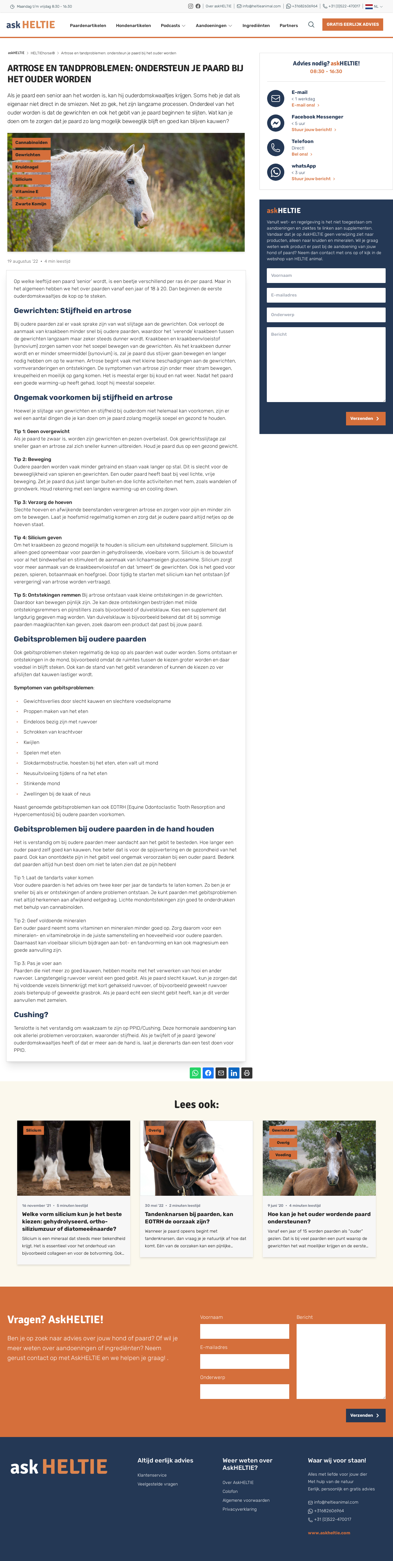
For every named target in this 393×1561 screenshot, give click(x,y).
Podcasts (173, 25)
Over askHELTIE (219, 6)
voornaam (211, 1317)
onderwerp (212, 1377)
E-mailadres (214, 1347)
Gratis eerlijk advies (353, 24)
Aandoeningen (214, 25)
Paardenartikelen (88, 25)
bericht (305, 1317)
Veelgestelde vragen (158, 1484)
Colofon (230, 1491)
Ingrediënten (256, 25)
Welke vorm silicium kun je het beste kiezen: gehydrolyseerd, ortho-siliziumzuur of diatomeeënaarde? (72, 1221)
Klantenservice (152, 1475)
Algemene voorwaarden (246, 1500)
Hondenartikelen (133, 25)
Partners (289, 25)
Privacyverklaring (240, 1509)
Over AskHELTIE (238, 1482)
